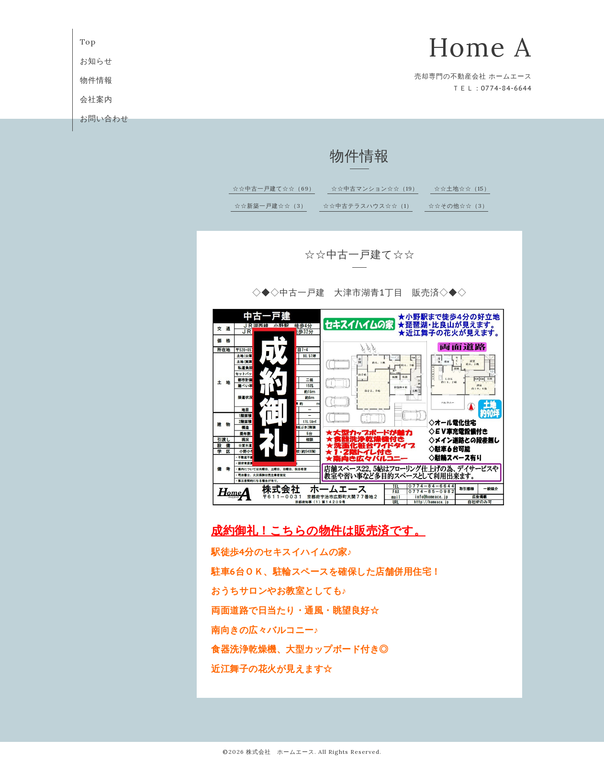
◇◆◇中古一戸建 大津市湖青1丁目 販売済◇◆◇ (359, 292)
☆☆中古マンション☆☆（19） (374, 188)
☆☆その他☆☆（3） (458, 205)
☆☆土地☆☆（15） (462, 188)
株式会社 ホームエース (280, 751)
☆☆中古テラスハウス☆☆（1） (368, 205)
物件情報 (96, 80)
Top (88, 41)
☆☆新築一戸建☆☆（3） (271, 205)
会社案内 (96, 99)
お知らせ (96, 61)
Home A (480, 47)
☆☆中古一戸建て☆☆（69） (274, 188)
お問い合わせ (104, 118)
